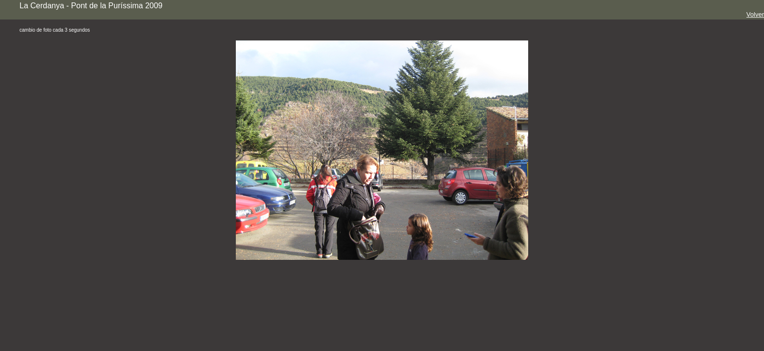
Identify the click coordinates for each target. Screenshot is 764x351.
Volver (755, 14)
